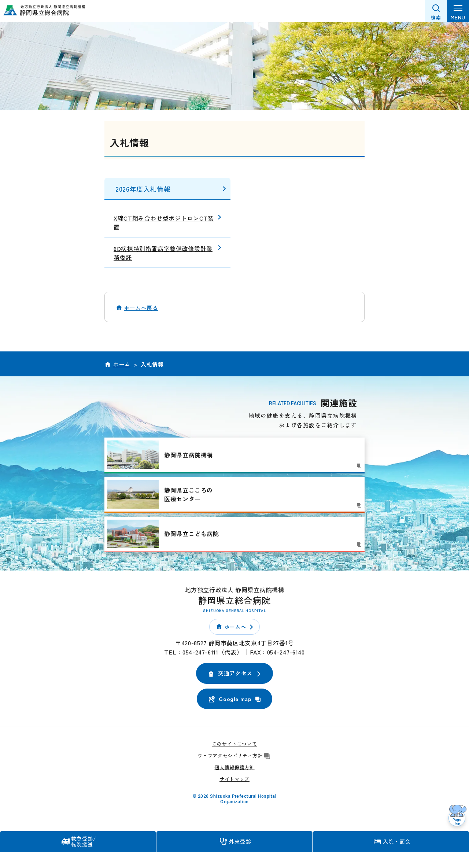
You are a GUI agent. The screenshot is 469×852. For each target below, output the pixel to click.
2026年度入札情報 (142, 188)
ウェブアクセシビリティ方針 (234, 755)
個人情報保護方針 (234, 767)
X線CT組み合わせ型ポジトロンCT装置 (164, 222)
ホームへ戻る (141, 307)
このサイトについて (234, 743)
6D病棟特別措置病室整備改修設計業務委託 (163, 253)
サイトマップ (234, 778)
